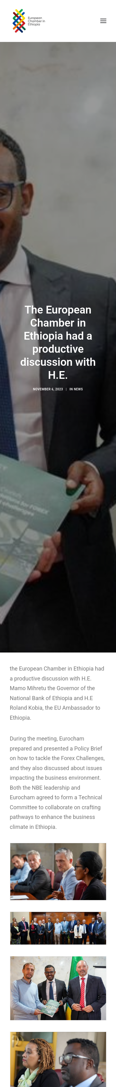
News (78, 385)
